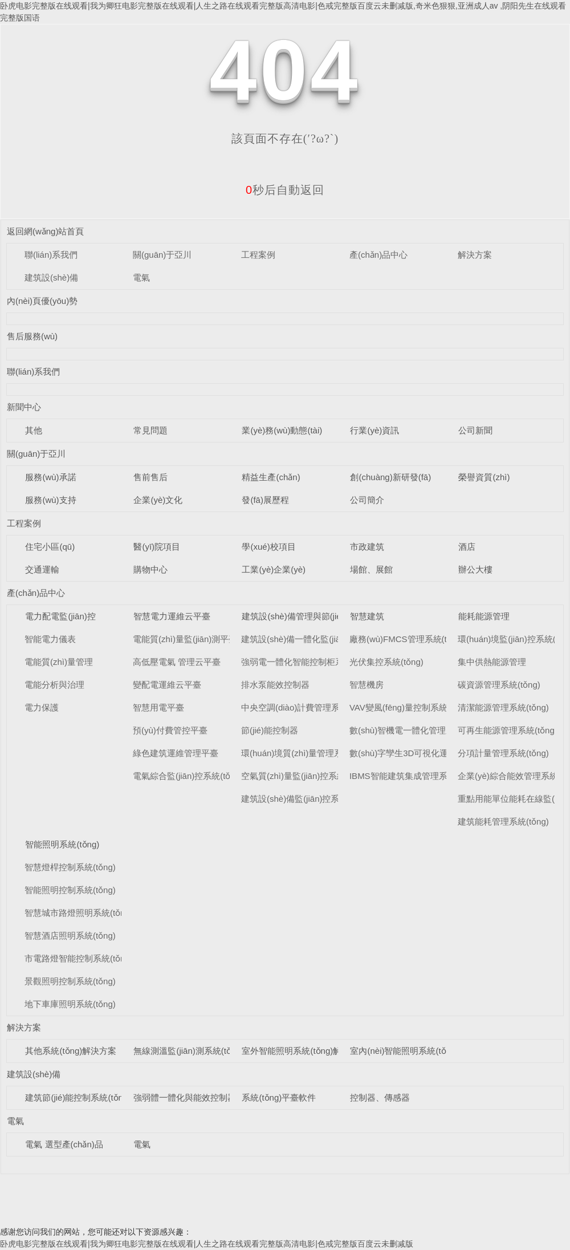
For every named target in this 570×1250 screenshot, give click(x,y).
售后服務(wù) (32, 336)
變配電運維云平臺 (167, 684)
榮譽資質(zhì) (484, 477)
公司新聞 (475, 430)
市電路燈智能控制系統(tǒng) (79, 958)
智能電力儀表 (50, 639)
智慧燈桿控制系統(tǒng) (70, 867)
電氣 (141, 277)
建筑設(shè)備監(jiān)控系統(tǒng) (305, 798)
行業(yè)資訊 (374, 430)
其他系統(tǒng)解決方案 (70, 1051)
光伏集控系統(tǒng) (386, 662)
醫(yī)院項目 (156, 546)
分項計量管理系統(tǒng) (503, 753)
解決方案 (475, 254)
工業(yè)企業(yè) (274, 569)
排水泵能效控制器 (275, 684)
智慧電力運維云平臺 (171, 616)
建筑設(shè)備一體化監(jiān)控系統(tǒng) (318, 639)
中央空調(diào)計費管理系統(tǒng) (306, 707)
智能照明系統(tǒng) (62, 844)
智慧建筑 (367, 616)
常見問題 (150, 430)
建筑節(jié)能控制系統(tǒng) (78, 1097)
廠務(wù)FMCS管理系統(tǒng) (407, 639)
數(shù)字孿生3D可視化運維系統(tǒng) (422, 753)
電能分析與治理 (54, 684)
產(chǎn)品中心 (378, 254)
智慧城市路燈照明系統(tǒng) (79, 913)
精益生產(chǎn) (271, 477)
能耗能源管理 (484, 616)
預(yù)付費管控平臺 (170, 730)
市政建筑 (367, 546)
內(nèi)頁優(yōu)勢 (42, 301)
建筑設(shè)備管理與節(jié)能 (297, 616)
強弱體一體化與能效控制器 (184, 1097)
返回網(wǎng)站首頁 (45, 231)
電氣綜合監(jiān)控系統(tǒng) (188, 776)
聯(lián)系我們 (51, 254)
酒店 (466, 546)
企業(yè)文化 (157, 500)
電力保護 (42, 707)
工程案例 (258, 254)
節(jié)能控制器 (269, 730)
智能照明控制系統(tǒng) (70, 890)
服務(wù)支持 (50, 500)
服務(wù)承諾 (50, 477)
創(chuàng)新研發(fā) (390, 477)
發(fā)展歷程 (265, 500)
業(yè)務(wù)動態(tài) (282, 430)
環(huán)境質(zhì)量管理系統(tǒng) (307, 753)
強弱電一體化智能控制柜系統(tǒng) (308, 662)
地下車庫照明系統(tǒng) (70, 1004)
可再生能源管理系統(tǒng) (507, 730)
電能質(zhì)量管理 (59, 662)
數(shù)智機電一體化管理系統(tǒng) (417, 730)
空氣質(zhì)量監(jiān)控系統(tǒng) (304, 776)
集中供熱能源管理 (492, 662)
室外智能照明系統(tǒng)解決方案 (304, 1051)
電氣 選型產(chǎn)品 (64, 1144)
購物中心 (150, 569)
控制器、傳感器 (380, 1097)
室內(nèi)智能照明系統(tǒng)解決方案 (421, 1051)
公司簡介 (367, 500)
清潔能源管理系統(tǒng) (503, 707)
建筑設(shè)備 (51, 277)
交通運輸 (42, 569)
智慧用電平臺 (158, 707)
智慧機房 (366, 684)
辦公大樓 (475, 569)
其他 (33, 430)
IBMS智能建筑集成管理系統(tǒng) (414, 776)
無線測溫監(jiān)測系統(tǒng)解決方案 (205, 1051)
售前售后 (150, 477)
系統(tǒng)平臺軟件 (279, 1097)
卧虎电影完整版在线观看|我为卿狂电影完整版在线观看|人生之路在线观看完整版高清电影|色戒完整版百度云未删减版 (206, 1243)
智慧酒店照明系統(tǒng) (70, 935)
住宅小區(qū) (50, 546)
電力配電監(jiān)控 (60, 616)
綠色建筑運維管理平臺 (175, 753)
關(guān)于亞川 (162, 254)
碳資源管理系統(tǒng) (499, 684)
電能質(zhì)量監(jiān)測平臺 (185, 639)
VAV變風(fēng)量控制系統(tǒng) (409, 707)
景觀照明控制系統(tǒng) (70, 981)
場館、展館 (371, 569)
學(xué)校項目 (268, 546)
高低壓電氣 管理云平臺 (177, 662)
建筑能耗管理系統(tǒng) (503, 821)
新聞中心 (24, 407)
